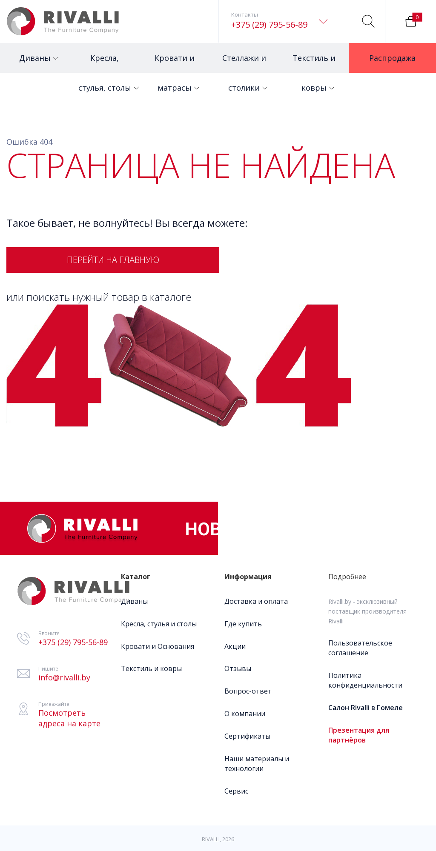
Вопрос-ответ (248, 691)
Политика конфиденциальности (365, 680)
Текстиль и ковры (314, 63)
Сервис (236, 791)
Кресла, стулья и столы (159, 623)
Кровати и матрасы (177, 63)
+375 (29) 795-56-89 (269, 24)
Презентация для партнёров (358, 735)
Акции (235, 646)
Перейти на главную (113, 260)
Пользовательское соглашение (360, 647)
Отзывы (237, 668)
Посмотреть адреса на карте (69, 718)
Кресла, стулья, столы (105, 63)
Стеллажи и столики (245, 63)
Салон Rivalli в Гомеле (365, 707)
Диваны (38, 53)
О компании (244, 713)
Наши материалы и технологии (256, 763)
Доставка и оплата (256, 601)
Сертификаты (247, 736)
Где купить (243, 623)
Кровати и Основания (157, 646)
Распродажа (396, 53)
